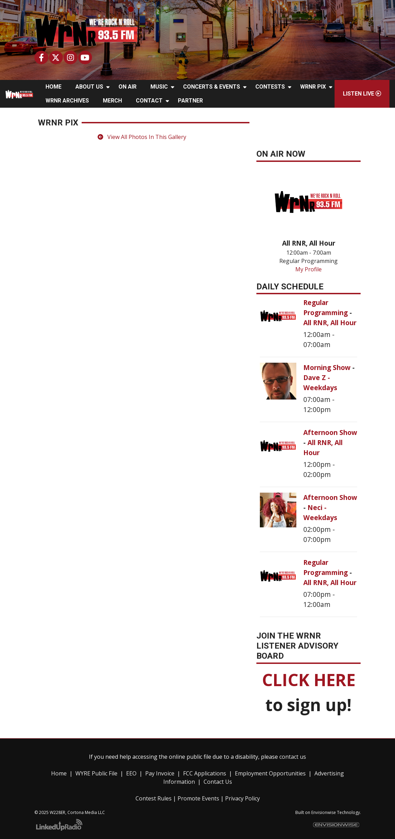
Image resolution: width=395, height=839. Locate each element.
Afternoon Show (330, 432)
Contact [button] (149, 100)
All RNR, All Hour (329, 322)
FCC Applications (204, 773)
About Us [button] (89, 86)
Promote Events (198, 798)
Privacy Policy (242, 798)
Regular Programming (326, 307)
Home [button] (53, 86)
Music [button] (159, 86)
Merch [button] (112, 100)
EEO (131, 773)
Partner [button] (190, 100)
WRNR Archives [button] (67, 100)
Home (59, 773)
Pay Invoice (159, 773)
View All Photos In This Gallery (142, 137)
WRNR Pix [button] (313, 86)
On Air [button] (127, 86)
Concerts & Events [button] (211, 86)
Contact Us (218, 781)
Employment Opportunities (270, 773)
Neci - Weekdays (320, 512)
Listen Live (362, 93)
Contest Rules (153, 798)
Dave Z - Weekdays (320, 382)
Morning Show (327, 367)
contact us (292, 756)
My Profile (308, 269)
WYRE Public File (96, 773)
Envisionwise (323, 812)
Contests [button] (270, 86)
